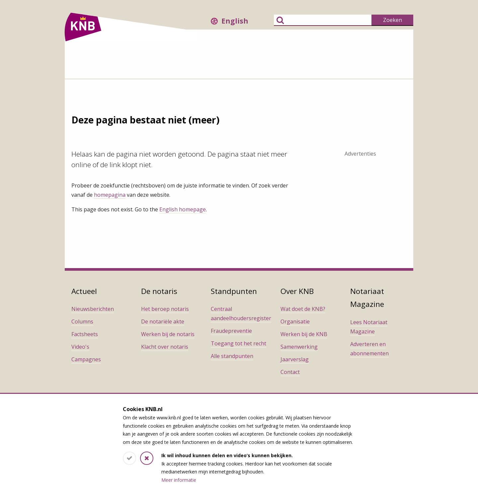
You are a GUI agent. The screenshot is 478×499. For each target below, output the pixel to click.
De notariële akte (162, 321)
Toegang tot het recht (238, 343)
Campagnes (86, 359)
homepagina (109, 194)
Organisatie (295, 321)
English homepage (182, 209)
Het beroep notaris (165, 309)
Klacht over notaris (164, 346)
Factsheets (84, 334)
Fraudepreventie (231, 330)
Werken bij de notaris (168, 334)
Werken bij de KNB (303, 334)
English (234, 21)
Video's (80, 346)
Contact (290, 372)
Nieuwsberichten (92, 309)
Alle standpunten (232, 356)
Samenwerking (299, 346)
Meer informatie (178, 480)
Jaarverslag (294, 359)
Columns (82, 321)
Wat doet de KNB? (302, 309)
